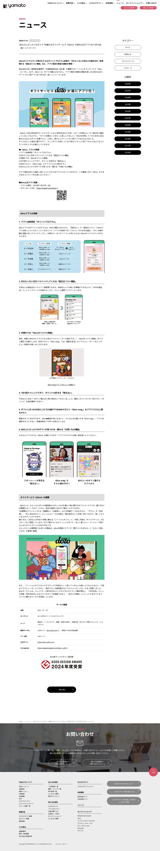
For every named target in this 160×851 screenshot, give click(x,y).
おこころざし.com (83, 826)
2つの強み (22, 827)
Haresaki (80, 828)
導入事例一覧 (52, 791)
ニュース (120, 3)
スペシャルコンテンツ (26, 804)
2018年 (128, 139)
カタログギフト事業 (25, 816)
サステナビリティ (24, 801)
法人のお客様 (53, 782)
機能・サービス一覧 (54, 789)
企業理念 (22, 789)
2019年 (128, 132)
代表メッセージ (24, 786)
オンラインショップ (54, 816)
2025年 (128, 90)
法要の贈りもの (53, 811)
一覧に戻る (62, 690)
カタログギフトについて (85, 786)
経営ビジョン (23, 791)
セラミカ (80, 831)
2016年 (128, 152)
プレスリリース (128, 61)
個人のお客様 (53, 802)
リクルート (127, 68)
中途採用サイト (83, 799)
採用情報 (81, 792)
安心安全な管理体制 (25, 836)
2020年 (128, 125)
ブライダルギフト (54, 809)
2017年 (128, 145)
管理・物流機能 (24, 834)
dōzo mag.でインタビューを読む (61, 385)
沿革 (20, 799)
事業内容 (22, 812)
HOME (21, 721)
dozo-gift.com (52, 630)
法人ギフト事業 (24, 819)
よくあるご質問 (53, 794)
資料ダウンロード (54, 796)
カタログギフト (53, 806)
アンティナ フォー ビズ (85, 823)
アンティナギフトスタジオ (86, 821)
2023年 (128, 104)
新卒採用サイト (83, 797)
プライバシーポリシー (61, 844)
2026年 (128, 84)
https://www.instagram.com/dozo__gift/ (52, 648)
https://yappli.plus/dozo (46, 188)
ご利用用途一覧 (53, 786)
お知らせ (127, 54)
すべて (127, 47)
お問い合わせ (151, 3)
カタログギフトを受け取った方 (124, 792)
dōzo (79, 818)
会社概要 (22, 796)
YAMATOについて (25, 782)
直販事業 (22, 821)
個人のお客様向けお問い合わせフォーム (97, 763)
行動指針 (22, 794)
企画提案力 (22, 831)
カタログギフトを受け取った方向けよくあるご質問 (124, 801)
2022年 (128, 111)
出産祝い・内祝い (54, 814)
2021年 (128, 118)
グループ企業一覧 (24, 806)
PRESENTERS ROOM (84, 816)
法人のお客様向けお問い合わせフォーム (63, 763)
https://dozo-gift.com (45, 642)
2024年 (128, 97)
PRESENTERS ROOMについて (124, 784)
